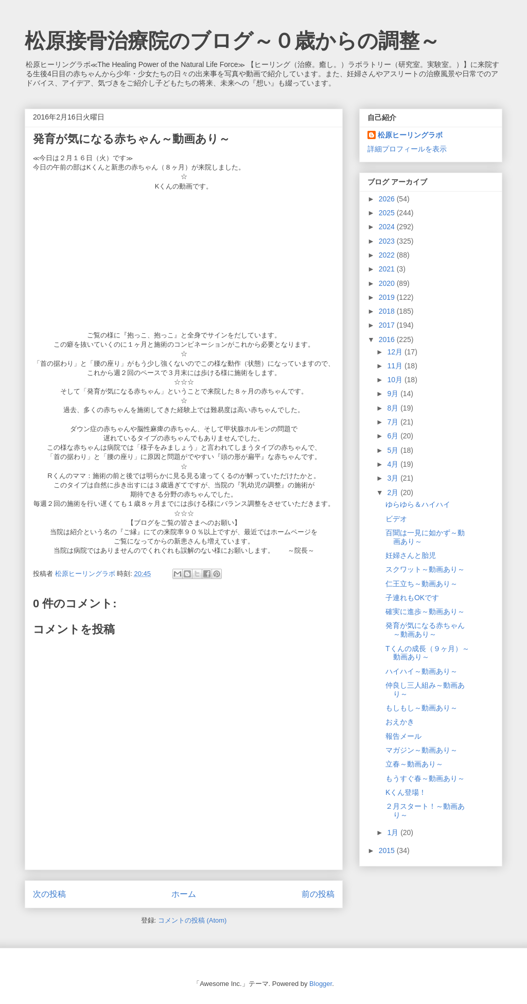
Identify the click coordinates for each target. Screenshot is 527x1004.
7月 (393, 422)
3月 (393, 478)
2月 (393, 492)
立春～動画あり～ (414, 764)
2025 (388, 213)
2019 (388, 297)
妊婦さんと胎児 (410, 555)
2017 (388, 325)
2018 (388, 311)
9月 (393, 393)
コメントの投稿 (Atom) (192, 920)
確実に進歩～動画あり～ (425, 611)
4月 (393, 464)
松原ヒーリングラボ (410, 135)
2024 (388, 227)
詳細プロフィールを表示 (407, 149)
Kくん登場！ (405, 792)
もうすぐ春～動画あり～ (425, 778)
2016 (388, 339)
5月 (393, 450)
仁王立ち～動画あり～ (421, 584)
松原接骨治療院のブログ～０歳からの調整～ (232, 40)
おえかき (399, 722)
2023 (388, 241)
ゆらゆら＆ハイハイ (417, 504)
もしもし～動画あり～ (421, 708)
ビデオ (396, 519)
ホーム (183, 894)
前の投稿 (318, 894)
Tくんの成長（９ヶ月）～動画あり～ (427, 652)
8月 (393, 408)
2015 (388, 850)
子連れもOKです (412, 597)
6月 (393, 436)
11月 (395, 366)
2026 (388, 199)
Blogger (320, 984)
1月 (393, 832)
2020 (388, 283)
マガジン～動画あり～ (421, 750)
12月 (395, 352)
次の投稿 (49, 894)
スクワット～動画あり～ (425, 569)
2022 (388, 255)
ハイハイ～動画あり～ (421, 671)
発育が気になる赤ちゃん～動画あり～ (425, 629)
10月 (395, 380)
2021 (388, 269)
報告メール (403, 736)
